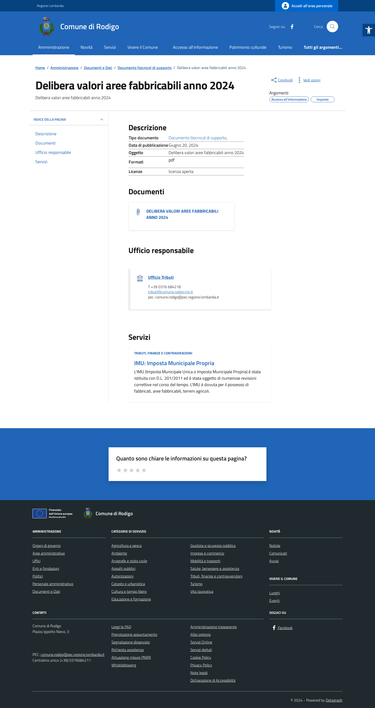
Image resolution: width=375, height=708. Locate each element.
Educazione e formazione (131, 599)
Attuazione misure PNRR (131, 657)
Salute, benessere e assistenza (214, 568)
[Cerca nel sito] (332, 26)
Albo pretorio (200, 634)
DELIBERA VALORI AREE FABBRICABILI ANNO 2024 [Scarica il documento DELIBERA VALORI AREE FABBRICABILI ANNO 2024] (182, 214)
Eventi (274, 600)
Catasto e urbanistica (128, 584)
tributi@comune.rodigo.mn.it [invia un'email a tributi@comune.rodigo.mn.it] (170, 292)
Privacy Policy (201, 665)
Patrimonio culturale (247, 47)
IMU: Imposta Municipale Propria (174, 363)
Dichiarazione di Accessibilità (212, 680)
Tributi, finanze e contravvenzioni (163, 353)
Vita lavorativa (201, 591)
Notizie (274, 545)
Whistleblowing (123, 665)
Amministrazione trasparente (213, 627)
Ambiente (119, 553)
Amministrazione (53, 47)
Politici (38, 576)
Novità (87, 47)
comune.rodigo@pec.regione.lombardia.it (73, 654)
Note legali (199, 673)
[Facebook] (290, 26)
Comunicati (278, 553)
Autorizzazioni (122, 576)
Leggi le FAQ (121, 627)
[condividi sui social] (281, 80)
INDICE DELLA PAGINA (69, 119)
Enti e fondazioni (46, 568)
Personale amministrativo (53, 584)
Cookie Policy (200, 657)
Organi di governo (47, 545)
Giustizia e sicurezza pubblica (213, 545)
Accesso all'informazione (195, 47)
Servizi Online (201, 642)
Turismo (285, 47)
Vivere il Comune (142, 47)
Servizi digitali (201, 650)
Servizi (110, 47)
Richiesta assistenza (127, 650)
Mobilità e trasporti (205, 561)
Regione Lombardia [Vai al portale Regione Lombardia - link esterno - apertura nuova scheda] (50, 5)
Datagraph (334, 700)
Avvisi (274, 561)
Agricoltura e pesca (126, 545)
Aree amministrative (49, 553)
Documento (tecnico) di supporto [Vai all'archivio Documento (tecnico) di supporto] (197, 138)
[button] (369, 30)
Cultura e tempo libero (129, 591)
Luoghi (274, 593)
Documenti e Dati (46, 591)
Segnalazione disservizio (130, 642)
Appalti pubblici (123, 568)
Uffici (36, 561)
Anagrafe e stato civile (129, 561)
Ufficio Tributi (161, 277)
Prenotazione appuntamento (134, 634)
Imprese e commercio (207, 553)
